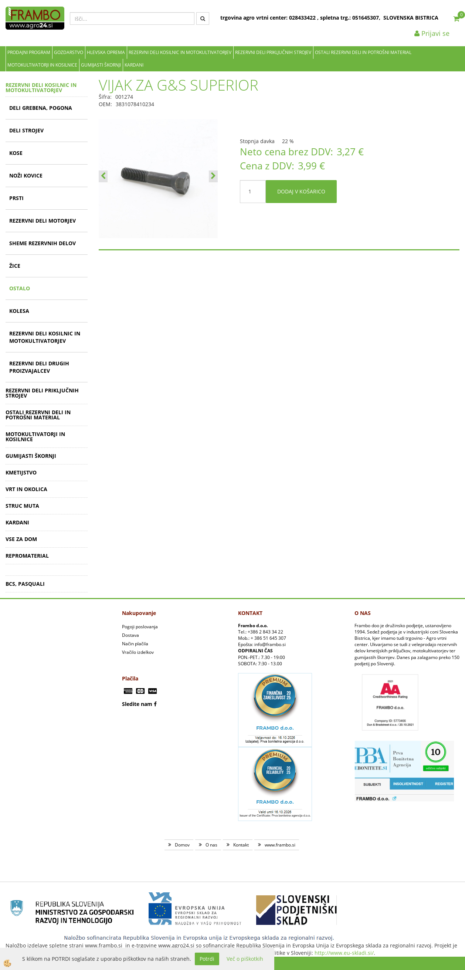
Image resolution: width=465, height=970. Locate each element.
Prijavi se (431, 33)
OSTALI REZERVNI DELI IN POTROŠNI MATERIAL (363, 52)
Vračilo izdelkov (138, 652)
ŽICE (14, 265)
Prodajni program (28, 52)
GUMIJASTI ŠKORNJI (101, 65)
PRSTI (16, 198)
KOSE (16, 152)
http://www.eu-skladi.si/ (344, 952)
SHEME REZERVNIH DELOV (42, 243)
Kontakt (241, 845)
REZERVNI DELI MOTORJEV (42, 220)
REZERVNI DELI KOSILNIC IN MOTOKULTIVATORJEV (180, 52)
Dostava (130, 635)
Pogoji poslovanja (140, 626)
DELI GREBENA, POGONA (40, 107)
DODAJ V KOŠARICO (301, 191)
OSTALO (19, 288)
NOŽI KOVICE (26, 175)
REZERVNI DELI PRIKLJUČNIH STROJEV (273, 52)
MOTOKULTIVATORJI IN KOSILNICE (42, 65)
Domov (182, 845)
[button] (213, 176)
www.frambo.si (280, 845)
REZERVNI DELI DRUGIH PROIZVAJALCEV (39, 367)
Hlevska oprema (106, 52)
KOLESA (19, 310)
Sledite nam (137, 703)
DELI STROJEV (26, 130)
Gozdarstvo (68, 52)
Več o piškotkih (245, 958)
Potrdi (207, 958)
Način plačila (135, 644)
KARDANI (134, 65)
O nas (211, 845)
